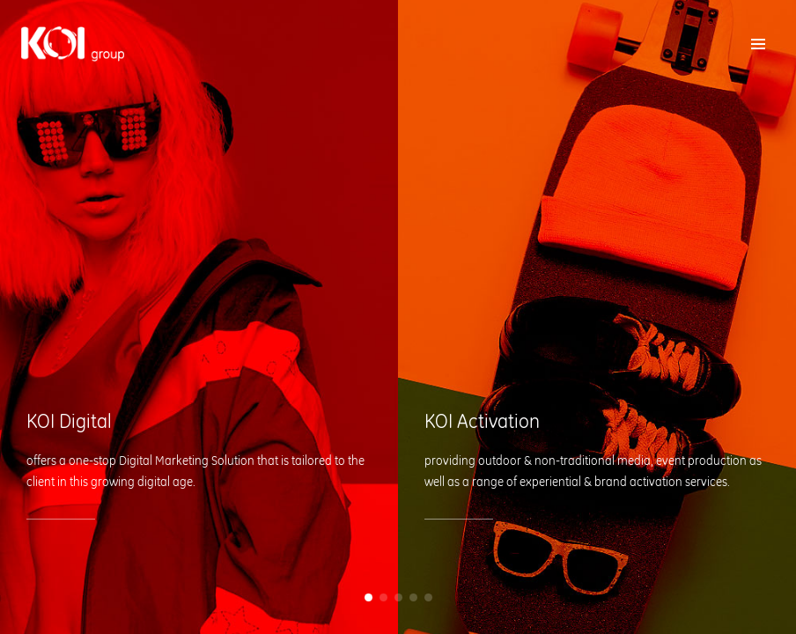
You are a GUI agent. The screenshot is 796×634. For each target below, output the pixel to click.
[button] (368, 597)
